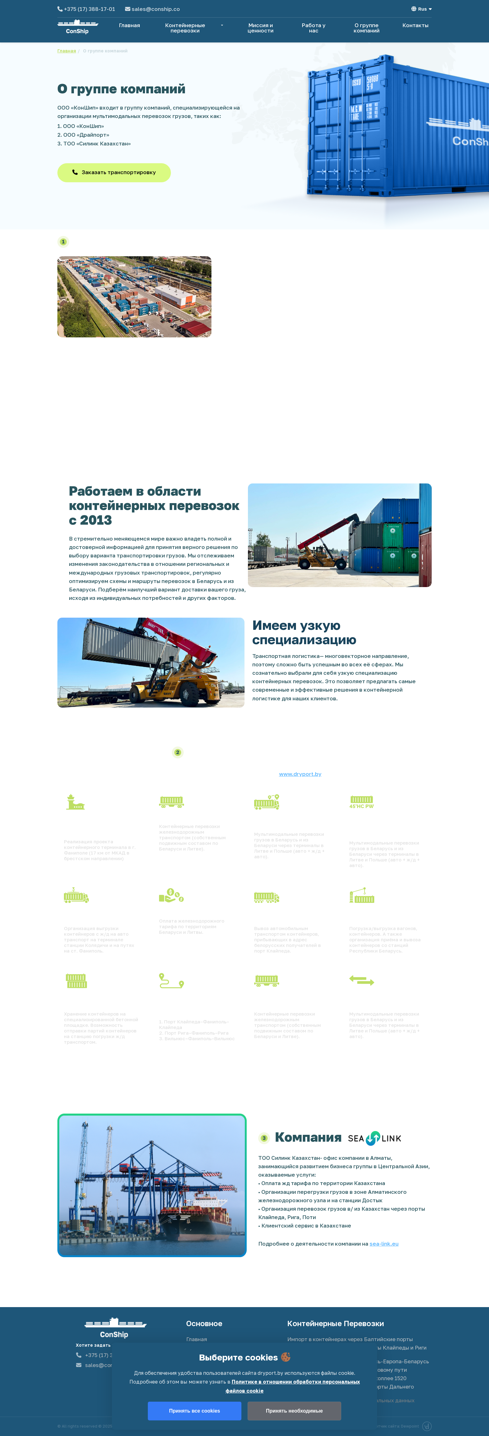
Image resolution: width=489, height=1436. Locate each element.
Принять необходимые (294, 1411)
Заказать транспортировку (114, 172)
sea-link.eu (384, 1243)
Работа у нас (314, 27)
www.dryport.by (300, 774)
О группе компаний (367, 27)
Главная (129, 25)
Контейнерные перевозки (195, 27)
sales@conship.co (156, 9)
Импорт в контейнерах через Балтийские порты (350, 1339)
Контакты (415, 25)
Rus (421, 8)
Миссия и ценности (261, 27)
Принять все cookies (194, 1411)
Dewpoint (416, 1426)
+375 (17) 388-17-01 (89, 9)
